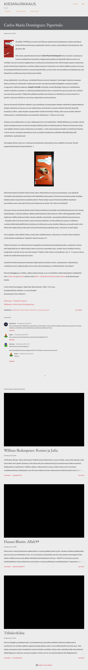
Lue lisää (81, 475)
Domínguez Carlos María (20, 310)
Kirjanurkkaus (20, 4)
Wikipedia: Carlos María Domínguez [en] (19, 304)
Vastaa (11, 330)
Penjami (21, 276)
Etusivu (7, 11)
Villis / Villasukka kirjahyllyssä (46, 276)
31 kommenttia (17, 658)
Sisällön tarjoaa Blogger (44, 665)
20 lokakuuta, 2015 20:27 (26, 353)
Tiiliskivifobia (14, 632)
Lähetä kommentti (18, 566)
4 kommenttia (17, 475)
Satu (14, 276)
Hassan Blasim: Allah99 (21, 541)
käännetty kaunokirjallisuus (39, 310)
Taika (10, 276)
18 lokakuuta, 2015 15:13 (23, 344)
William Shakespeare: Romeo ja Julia (31, 450)
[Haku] (75, 4)
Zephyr (11, 334)
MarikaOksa (12, 323)
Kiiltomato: (15, 301)
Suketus (62, 276)
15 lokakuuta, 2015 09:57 (21, 334)
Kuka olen (34, 11)
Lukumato (12, 344)
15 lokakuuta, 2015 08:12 (24, 323)
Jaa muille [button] (78, 310)
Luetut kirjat (20, 11)
